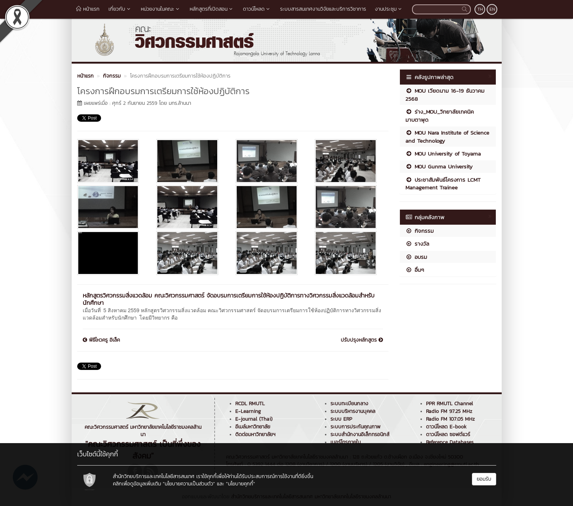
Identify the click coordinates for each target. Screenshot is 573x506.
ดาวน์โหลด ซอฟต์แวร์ (448, 434)
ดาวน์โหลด (257, 9)
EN (492, 9)
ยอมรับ (484, 479)
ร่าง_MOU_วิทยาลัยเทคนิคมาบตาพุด (439, 115)
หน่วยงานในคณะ (161, 9)
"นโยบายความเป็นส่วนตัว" (189, 484)
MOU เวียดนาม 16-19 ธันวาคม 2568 (444, 94)
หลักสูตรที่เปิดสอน (212, 9)
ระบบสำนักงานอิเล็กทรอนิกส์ (359, 434)
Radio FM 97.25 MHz (449, 411)
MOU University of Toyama (443, 153)
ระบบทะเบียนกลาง (349, 403)
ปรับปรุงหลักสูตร (362, 340)
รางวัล (417, 243)
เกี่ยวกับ (120, 9)
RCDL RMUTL (250, 403)
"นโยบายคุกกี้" (240, 484)
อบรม (416, 257)
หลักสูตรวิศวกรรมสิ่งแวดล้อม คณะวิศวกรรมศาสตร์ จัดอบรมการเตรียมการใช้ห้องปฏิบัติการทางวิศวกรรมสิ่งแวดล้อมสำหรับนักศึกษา (229, 299)
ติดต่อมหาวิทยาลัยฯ (255, 434)
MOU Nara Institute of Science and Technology (447, 136)
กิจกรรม (419, 231)
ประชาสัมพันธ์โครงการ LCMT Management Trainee (443, 183)
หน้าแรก (88, 9)
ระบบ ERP (341, 419)
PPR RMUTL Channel (449, 403)
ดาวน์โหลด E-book (446, 427)
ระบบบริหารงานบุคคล (352, 411)
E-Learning (248, 411)
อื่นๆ (414, 270)
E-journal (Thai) (253, 419)
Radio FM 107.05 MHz (450, 419)
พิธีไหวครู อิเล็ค (101, 340)
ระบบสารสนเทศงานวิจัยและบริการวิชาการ (323, 9)
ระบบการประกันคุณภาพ (355, 427)
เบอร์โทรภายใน (345, 442)
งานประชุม (389, 9)
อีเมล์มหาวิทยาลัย (252, 427)
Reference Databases (449, 442)
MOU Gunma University (439, 166)
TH (480, 9)
